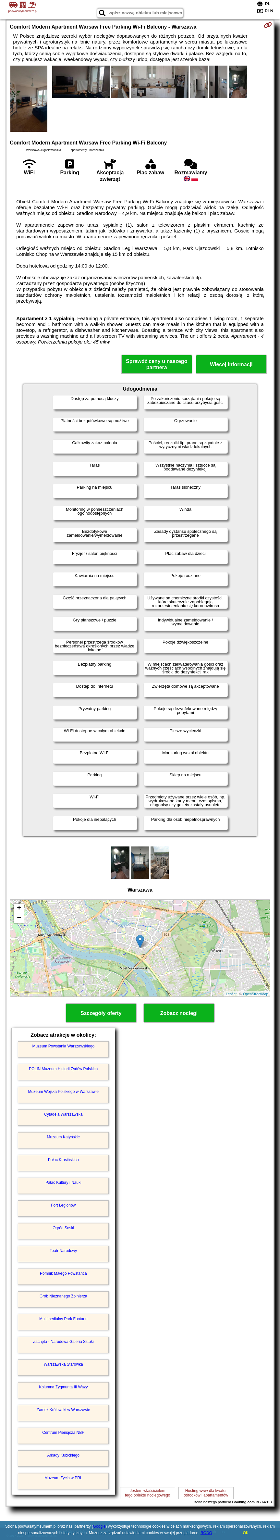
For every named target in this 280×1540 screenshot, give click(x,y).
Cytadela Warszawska (63, 1114)
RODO (206, 1533)
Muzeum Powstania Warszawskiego (63, 1046)
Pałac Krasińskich (63, 1160)
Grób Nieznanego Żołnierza (63, 1296)
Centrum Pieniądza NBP (63, 1432)
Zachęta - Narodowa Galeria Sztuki (63, 1341)
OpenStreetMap (255, 994)
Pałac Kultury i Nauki (63, 1182)
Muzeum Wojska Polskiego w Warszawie (63, 1091)
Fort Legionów (63, 1205)
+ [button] (19, 908)
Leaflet (231, 994)
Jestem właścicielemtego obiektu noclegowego (147, 1492)
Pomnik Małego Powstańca (63, 1273)
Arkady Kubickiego (63, 1455)
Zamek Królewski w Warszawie (63, 1410)
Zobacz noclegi (179, 1013)
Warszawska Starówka (63, 1364)
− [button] (19, 918)
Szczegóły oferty (100, 1013)
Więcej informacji (231, 364)
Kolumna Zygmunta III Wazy (63, 1387)
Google (99, 1526)
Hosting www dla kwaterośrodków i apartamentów (206, 1492)
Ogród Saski (63, 1228)
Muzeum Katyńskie (63, 1137)
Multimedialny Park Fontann (63, 1319)
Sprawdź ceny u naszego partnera (156, 364)
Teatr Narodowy (63, 1250)
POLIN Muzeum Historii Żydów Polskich (63, 1069)
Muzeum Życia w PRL (63, 1478)
